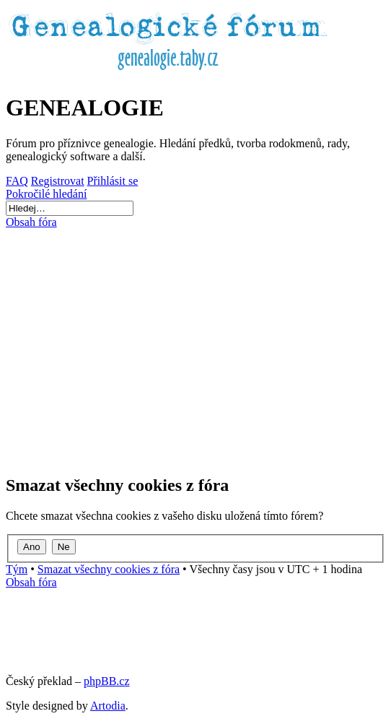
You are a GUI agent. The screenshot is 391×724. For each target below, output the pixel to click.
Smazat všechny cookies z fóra (109, 569)
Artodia (108, 705)
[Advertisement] (195, 345)
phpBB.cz (107, 681)
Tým (16, 569)
